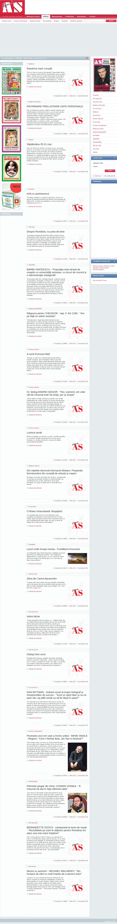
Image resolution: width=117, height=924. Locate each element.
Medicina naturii (35, 21)
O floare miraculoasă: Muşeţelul (44, 511)
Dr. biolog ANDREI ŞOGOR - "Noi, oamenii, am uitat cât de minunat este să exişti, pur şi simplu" (56, 393)
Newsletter (81, 16)
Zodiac (31, 139)
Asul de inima (6, 21)
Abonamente (57, 16)
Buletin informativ (35, 101)
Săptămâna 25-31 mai (39, 144)
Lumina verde (34, 432)
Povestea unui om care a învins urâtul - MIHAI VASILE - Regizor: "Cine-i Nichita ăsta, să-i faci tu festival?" (57, 737)
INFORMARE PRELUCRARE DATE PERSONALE (55, 106)
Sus (114, 921)
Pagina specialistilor (35, 308)
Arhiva (45, 16)
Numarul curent (33, 16)
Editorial (31, 64)
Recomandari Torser (100, 280)
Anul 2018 (28, 58)
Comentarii (83, 96)
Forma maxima (34, 349)
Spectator (32, 265)
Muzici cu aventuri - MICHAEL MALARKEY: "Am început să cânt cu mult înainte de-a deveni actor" (54, 872)
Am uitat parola (110, 176)
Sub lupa (32, 227)
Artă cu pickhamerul (38, 193)
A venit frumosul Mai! (38, 354)
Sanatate (65, 21)
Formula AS (8, 58)
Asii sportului (33, 822)
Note (72, 96)
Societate (32, 544)
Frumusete (32, 506)
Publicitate (69, 16)
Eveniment (32, 866)
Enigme (56, 21)
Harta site (108, 921)
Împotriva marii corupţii (39, 68)
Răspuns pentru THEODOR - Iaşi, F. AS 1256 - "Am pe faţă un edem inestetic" (55, 315)
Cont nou (98, 176)
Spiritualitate (47, 21)
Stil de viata (33, 574)
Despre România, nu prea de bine (45, 231)
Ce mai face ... (34, 687)
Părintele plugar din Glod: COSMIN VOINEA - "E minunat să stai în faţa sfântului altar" (54, 787)
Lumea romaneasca (20, 21)
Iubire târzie (33, 616)
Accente (31, 189)
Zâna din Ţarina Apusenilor (42, 578)
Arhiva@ (18, 58)
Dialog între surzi (36, 654)
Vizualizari (61, 96)
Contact (92, 16)
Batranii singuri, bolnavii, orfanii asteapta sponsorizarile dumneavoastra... (104, 267)
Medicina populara (76, 21)
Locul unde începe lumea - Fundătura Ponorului (53, 549)
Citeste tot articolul (35, 86)
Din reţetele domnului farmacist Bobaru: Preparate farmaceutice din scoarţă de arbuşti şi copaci (55, 472)
